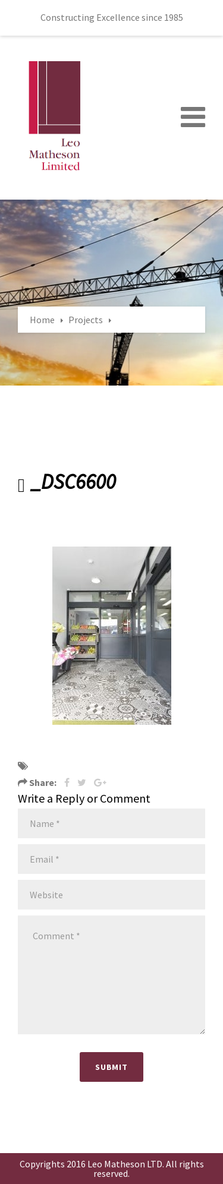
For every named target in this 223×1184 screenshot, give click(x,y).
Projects (85, 320)
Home (42, 320)
